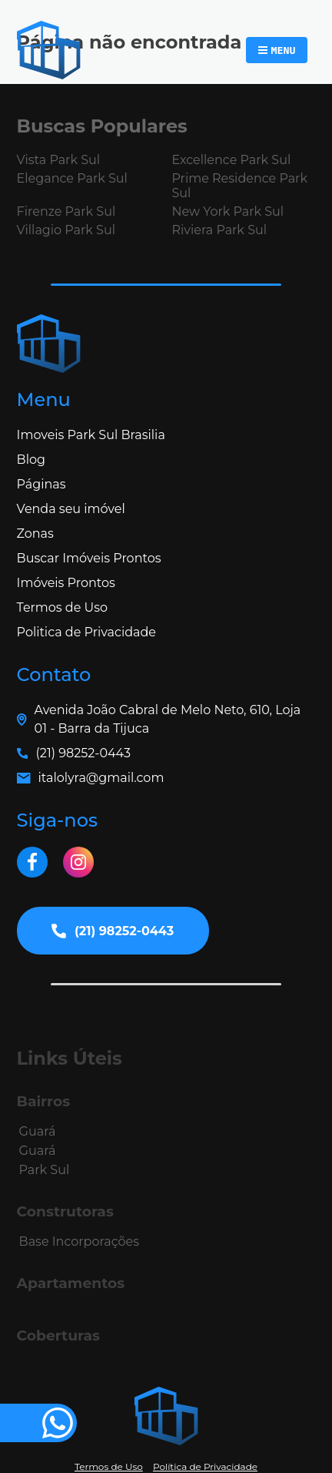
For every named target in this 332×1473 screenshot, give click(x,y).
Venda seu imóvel (71, 509)
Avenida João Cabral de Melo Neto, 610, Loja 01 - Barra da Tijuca (168, 719)
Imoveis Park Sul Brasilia (91, 435)
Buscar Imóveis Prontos (89, 558)
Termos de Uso (62, 607)
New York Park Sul (227, 211)
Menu (283, 50)
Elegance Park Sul (72, 178)
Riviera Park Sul (219, 230)
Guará (37, 1131)
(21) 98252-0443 (83, 753)
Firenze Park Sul (66, 211)
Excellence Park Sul (230, 160)
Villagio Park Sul (66, 230)
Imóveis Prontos (66, 582)
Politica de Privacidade (86, 632)
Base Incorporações (79, 1241)
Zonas (35, 533)
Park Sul (44, 1170)
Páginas (41, 484)
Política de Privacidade (205, 1466)
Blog (31, 459)
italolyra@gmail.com (101, 777)
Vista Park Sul (58, 160)
